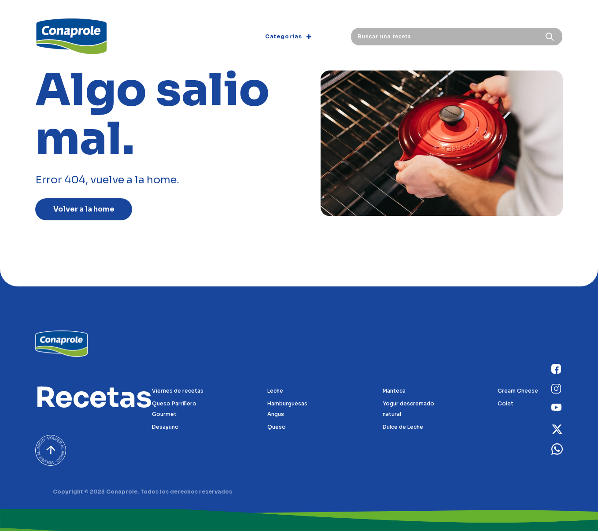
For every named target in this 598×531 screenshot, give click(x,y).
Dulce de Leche (403, 426)
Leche (275, 390)
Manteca (394, 390)
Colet (505, 403)
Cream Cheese (518, 390)
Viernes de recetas (177, 390)
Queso (276, 426)
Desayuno (165, 426)
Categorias (288, 36)
